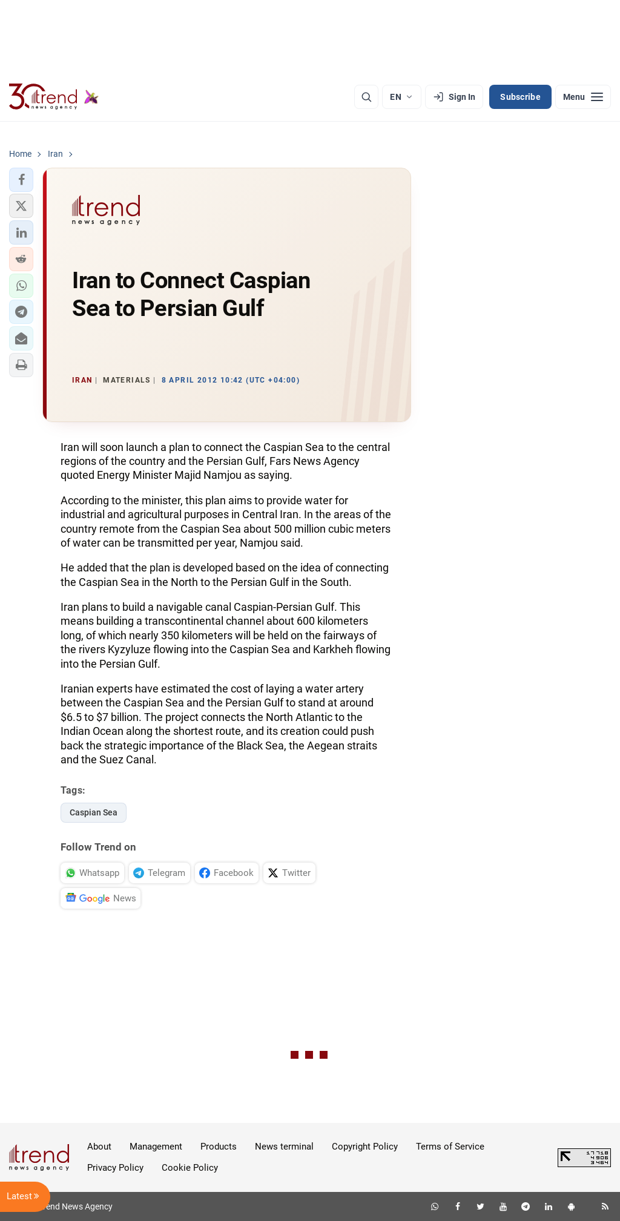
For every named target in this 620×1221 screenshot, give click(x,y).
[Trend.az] (54, 97)
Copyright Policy (365, 1146)
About (99, 1146)
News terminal (284, 1146)
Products (218, 1146)
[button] (21, 179)
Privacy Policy (115, 1167)
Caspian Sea (93, 812)
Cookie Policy (190, 1167)
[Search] (366, 97)
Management (156, 1146)
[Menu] (583, 97)
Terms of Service (450, 1146)
